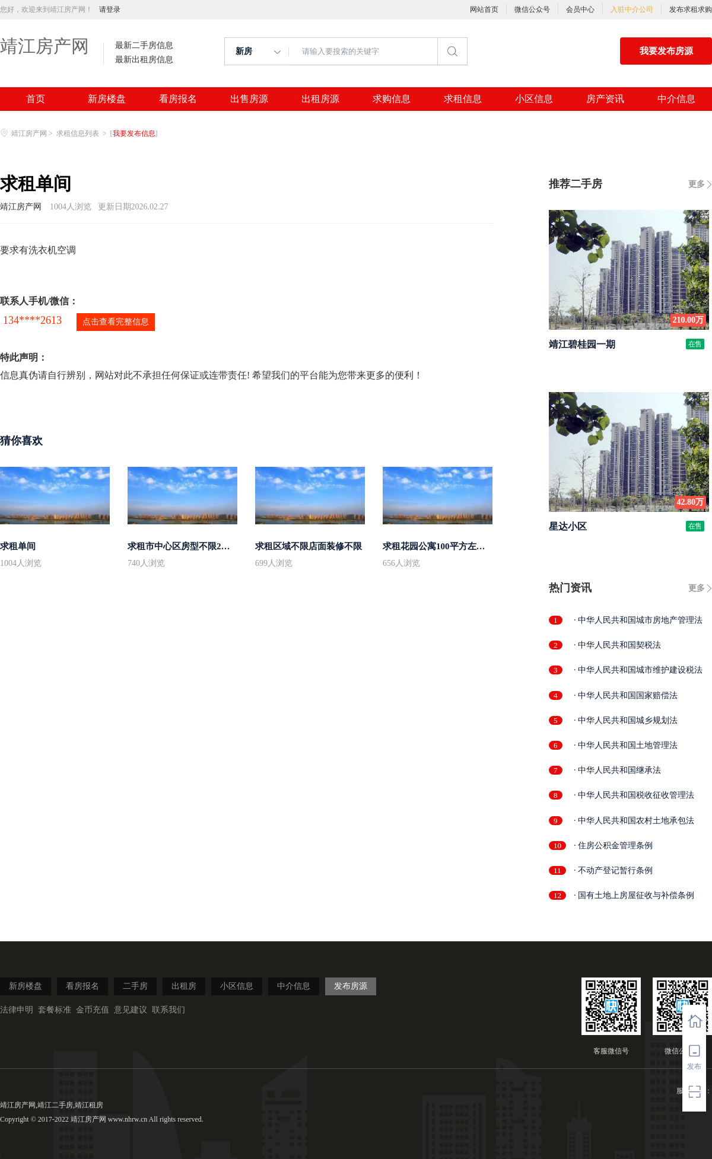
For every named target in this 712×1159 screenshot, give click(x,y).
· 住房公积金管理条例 (613, 845)
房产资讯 (605, 99)
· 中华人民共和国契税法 (617, 645)
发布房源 (350, 986)
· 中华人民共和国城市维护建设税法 (638, 670)
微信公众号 (532, 9)
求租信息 (462, 99)
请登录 (109, 9)
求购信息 (391, 99)
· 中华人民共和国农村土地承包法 (634, 820)
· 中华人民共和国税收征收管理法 (634, 795)
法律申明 (16, 1009)
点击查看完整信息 (115, 321)
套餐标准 (54, 1009)
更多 (696, 184)
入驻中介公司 (632, 9)
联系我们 (168, 1009)
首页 (35, 99)
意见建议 (130, 1009)
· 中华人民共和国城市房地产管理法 (638, 620)
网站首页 (484, 9)
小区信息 (534, 99)
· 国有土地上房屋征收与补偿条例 (634, 895)
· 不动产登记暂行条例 (613, 870)
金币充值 (92, 1009)
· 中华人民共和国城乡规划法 (626, 720)
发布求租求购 (690, 9)
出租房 (183, 986)
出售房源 (249, 99)
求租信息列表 (78, 133)
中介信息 (676, 99)
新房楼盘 (106, 99)
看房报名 (178, 99)
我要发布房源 (666, 51)
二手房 (135, 986)
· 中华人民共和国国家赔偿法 (626, 695)
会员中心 (580, 9)
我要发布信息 (134, 133)
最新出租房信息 (144, 60)
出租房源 (320, 99)
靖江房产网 (44, 46)
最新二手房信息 (144, 46)
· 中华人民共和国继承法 (617, 770)
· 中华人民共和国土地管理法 (626, 745)
